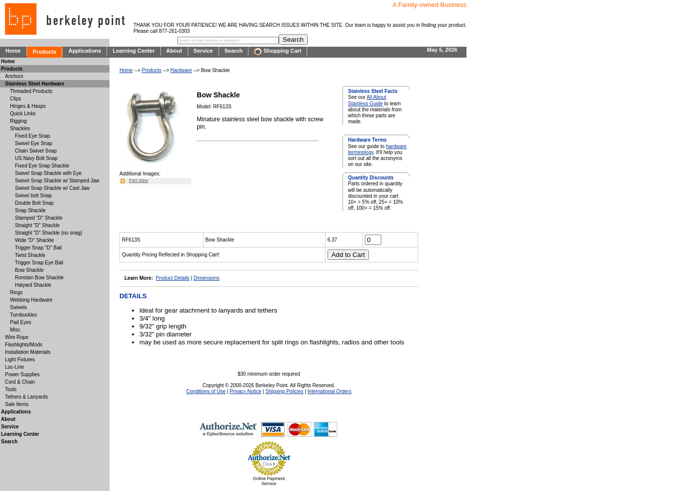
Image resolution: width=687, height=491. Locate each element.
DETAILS (133, 296)
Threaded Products (31, 91)
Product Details (173, 278)
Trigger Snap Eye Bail (39, 262)
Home (13, 51)
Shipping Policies (284, 391)
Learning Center (133, 51)
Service (203, 51)
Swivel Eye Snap (33, 143)
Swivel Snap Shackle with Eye (48, 173)
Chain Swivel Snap (36, 151)
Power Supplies (22, 374)
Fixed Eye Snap (32, 136)
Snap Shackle (30, 210)
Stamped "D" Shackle (38, 218)
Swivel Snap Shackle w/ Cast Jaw (52, 188)
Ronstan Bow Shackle (39, 277)
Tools (10, 389)
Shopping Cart (277, 51)
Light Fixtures (20, 359)
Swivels (18, 307)
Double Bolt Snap (34, 203)
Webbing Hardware (31, 300)
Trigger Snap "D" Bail (38, 247)
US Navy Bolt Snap (36, 158)
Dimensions (207, 278)
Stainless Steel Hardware (34, 83)
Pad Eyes (20, 322)
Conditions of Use (206, 391)
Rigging (18, 121)
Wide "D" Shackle (34, 240)
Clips (15, 98)
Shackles (20, 128)
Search (234, 51)
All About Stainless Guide (367, 100)
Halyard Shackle (33, 285)
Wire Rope (16, 337)
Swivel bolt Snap (33, 195)
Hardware (181, 70)
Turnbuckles (23, 315)
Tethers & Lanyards (26, 397)
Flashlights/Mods (23, 344)
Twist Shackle (30, 255)
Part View (138, 180)
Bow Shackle (29, 270)
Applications (84, 51)
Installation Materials (27, 352)
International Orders (329, 391)
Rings (16, 292)
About (174, 51)
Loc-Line (14, 367)
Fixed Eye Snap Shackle (42, 165)
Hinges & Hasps (28, 106)
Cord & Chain (20, 382)
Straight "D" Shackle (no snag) (48, 233)
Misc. (15, 329)
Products (45, 52)
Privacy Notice (245, 391)
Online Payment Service (269, 481)
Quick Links (23, 113)
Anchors (14, 76)
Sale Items (16, 404)
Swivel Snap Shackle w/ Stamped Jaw (57, 180)
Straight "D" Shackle (37, 225)
